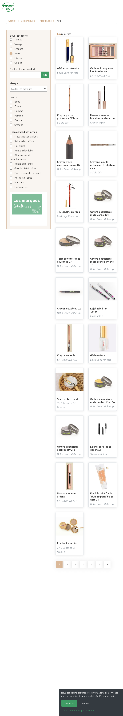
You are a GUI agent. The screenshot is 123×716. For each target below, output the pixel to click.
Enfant (16, 106)
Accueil (12, 20)
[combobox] (28, 89)
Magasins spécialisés (24, 136)
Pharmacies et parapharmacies (20, 157)
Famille (16, 120)
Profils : (14, 97)
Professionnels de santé (25, 173)
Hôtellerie (17, 145)
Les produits (28, 20)
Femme (16, 115)
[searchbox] (28, 89)
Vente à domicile (21, 150)
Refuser (85, 703)
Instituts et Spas (21, 177)
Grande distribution (23, 168)
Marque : (15, 83)
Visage (16, 44)
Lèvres (16, 58)
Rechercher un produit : (23, 69)
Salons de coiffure (22, 141)
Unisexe (16, 124)
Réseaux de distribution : (24, 131)
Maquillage (46, 20)
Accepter (69, 703)
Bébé (15, 101)
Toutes (16, 39)
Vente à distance (21, 163)
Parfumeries (19, 187)
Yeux (15, 53)
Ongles (16, 62)
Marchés (17, 182)
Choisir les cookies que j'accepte (77, 710)
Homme (16, 110)
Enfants (16, 48)
